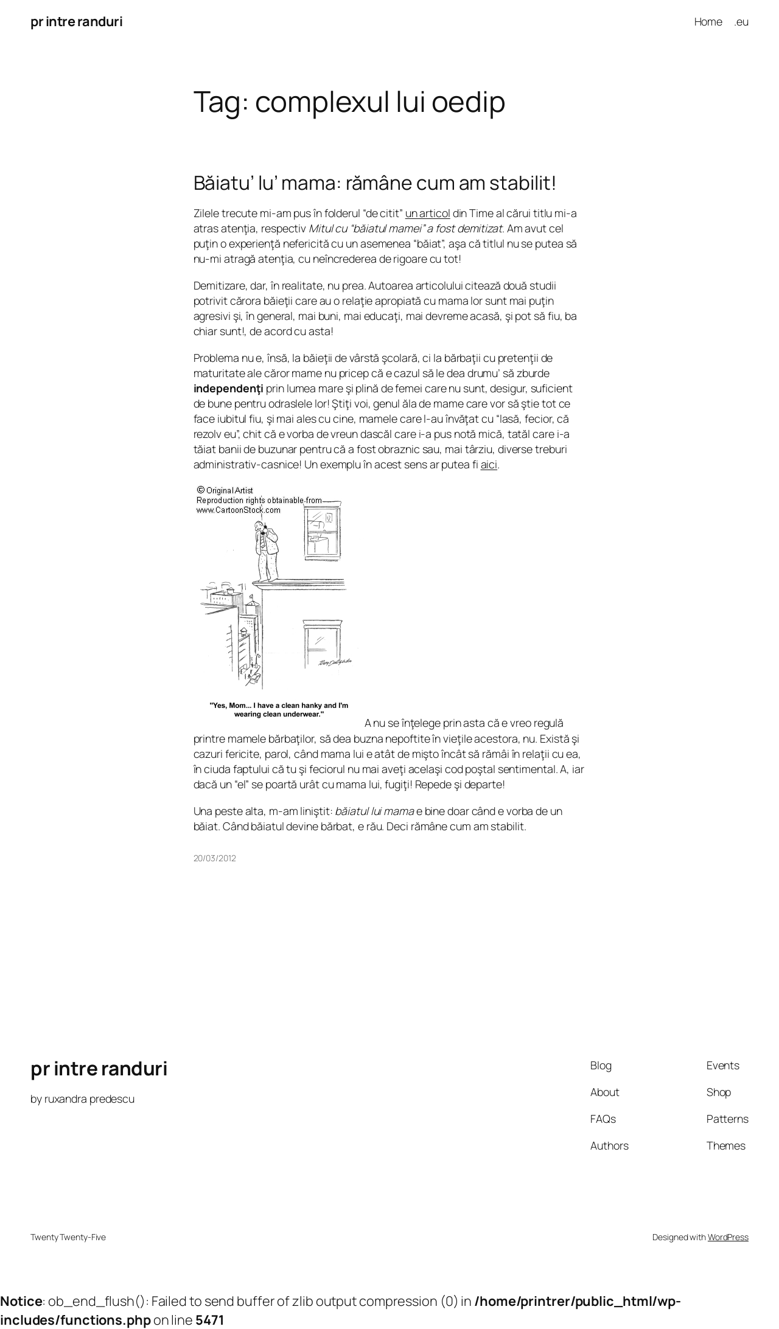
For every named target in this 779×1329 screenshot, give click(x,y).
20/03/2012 (215, 858)
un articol (427, 213)
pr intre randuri (76, 21)
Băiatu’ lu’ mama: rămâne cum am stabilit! (375, 183)
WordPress (728, 1237)
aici (489, 464)
